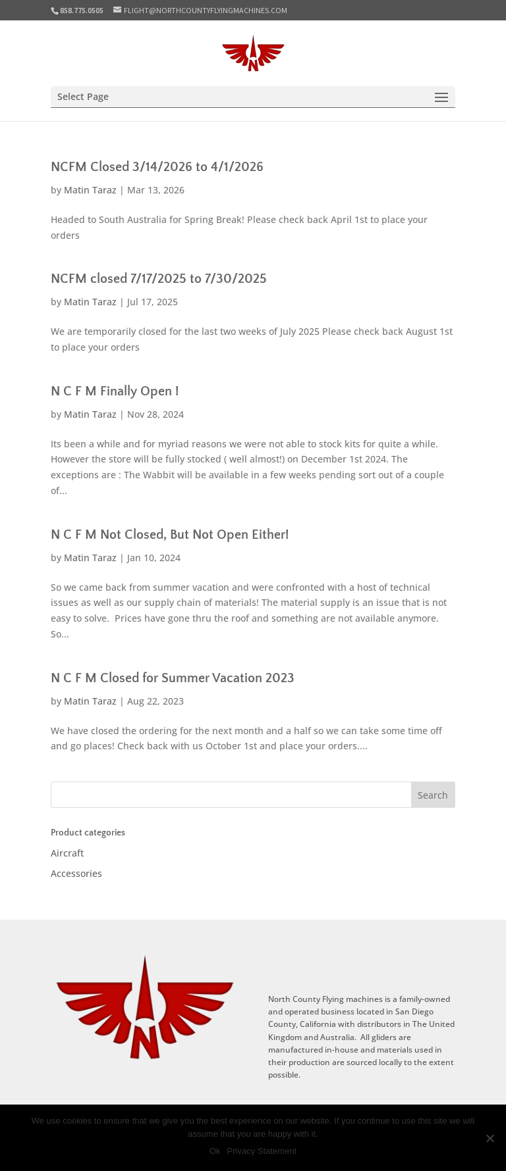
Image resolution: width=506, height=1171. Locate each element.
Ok (215, 1151)
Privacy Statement (262, 1151)
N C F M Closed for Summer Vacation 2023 (173, 678)
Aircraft (67, 853)
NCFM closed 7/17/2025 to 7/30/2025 (159, 279)
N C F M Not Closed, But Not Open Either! (170, 535)
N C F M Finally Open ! (115, 391)
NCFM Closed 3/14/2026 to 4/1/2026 (157, 167)
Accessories (76, 873)
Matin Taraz (90, 190)
